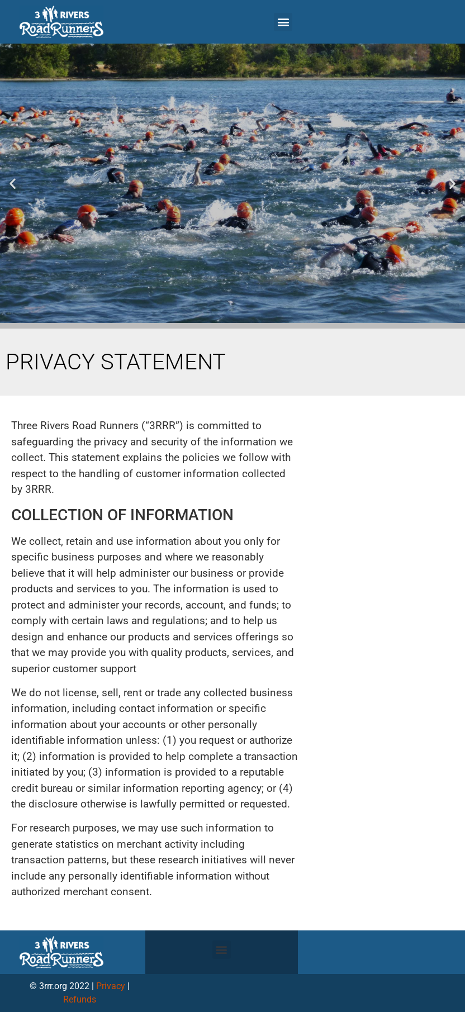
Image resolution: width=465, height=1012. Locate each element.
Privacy (110, 986)
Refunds (79, 999)
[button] (283, 22)
